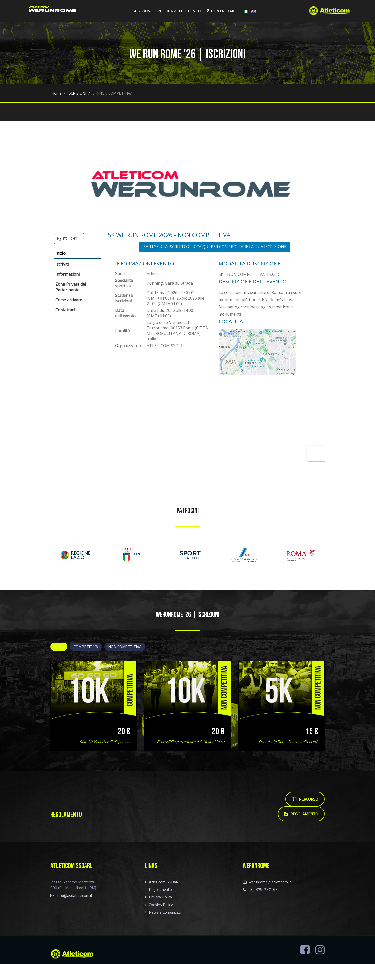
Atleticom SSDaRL (164, 882)
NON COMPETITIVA (125, 647)
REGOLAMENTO (301, 814)
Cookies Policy (161, 905)
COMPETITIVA (86, 647)
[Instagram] (320, 949)
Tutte (59, 647)
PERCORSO (305, 799)
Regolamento (160, 889)
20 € (124, 731)
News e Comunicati (165, 912)
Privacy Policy (160, 897)
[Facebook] (305, 949)
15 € (312, 731)
